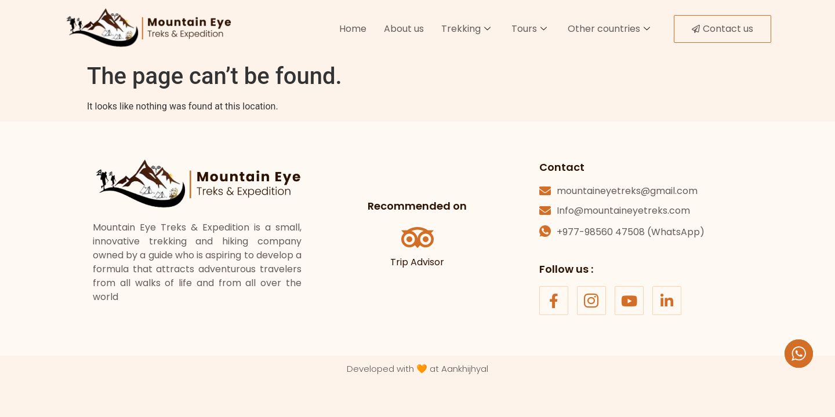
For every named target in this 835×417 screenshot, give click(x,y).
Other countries (609, 28)
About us (404, 28)
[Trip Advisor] (417, 237)
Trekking (466, 28)
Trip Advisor (417, 262)
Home (352, 28)
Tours (529, 28)
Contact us (722, 28)
